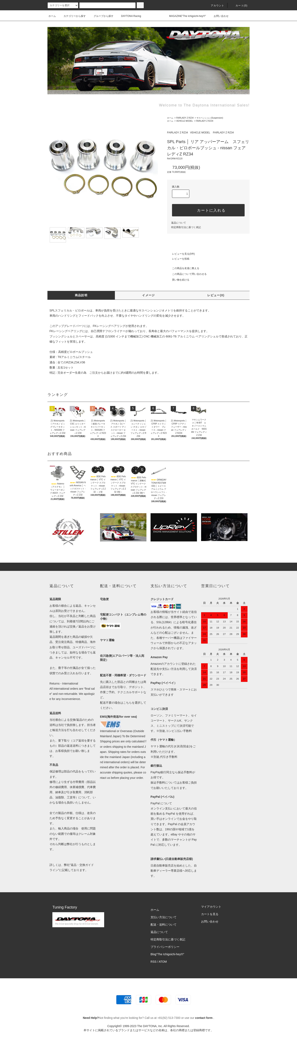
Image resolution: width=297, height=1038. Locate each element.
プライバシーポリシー (165, 946)
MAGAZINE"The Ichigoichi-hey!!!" (185, 16)
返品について (178, 222)
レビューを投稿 (178, 258)
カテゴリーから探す (72, 16)
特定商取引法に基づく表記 (186, 227)
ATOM (163, 961)
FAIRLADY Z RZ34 (184, 118)
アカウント (215, 5)
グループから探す (101, 16)
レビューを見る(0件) (181, 253)
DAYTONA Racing (128, 16)
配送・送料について (164, 924)
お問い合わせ (219, 16)
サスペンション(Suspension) (210, 118)
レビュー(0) (215, 295)
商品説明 (81, 295)
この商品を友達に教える (183, 268)
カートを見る (209, 914)
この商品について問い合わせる (187, 274)
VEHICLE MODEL (184, 121)
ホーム (52, 16)
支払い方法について (164, 917)
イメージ (148, 295)
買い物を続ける (178, 279)
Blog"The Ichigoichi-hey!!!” (167, 954)
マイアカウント (211, 906)
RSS (154, 961)
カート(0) (239, 5)
